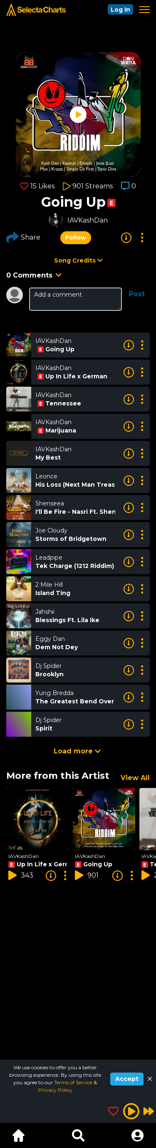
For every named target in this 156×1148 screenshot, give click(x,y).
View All (135, 778)
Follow (75, 237)
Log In (120, 9)
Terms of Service (74, 1082)
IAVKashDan (87, 220)
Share (23, 237)
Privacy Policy (55, 1090)
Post (137, 294)
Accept (127, 1079)
